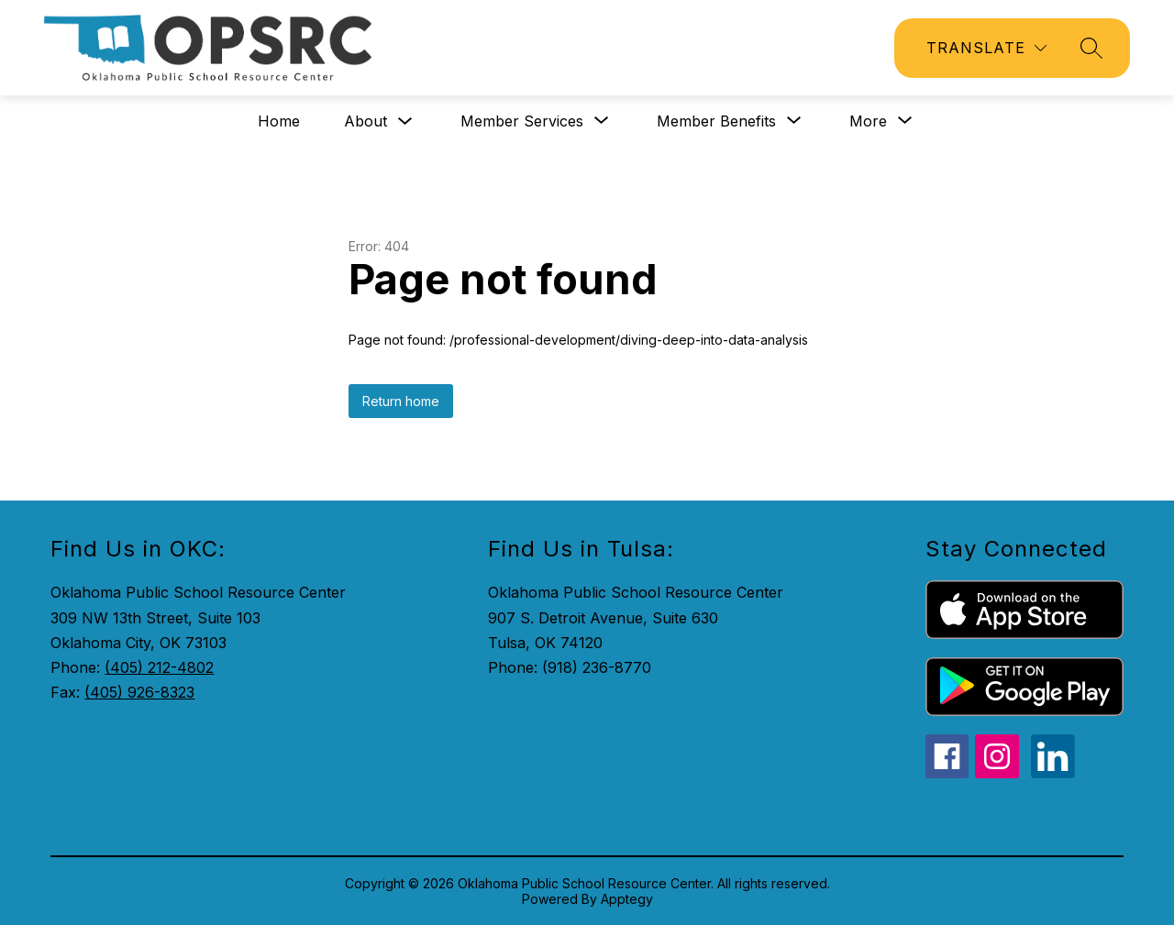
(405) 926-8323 (139, 692)
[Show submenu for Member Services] (521, 121)
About (365, 121)
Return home (400, 401)
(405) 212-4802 (159, 667)
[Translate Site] (986, 48)
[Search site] (1091, 48)
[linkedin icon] (1053, 773)
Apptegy (627, 899)
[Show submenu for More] (868, 121)
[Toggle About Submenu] (405, 121)
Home (279, 121)
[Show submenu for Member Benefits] (716, 121)
